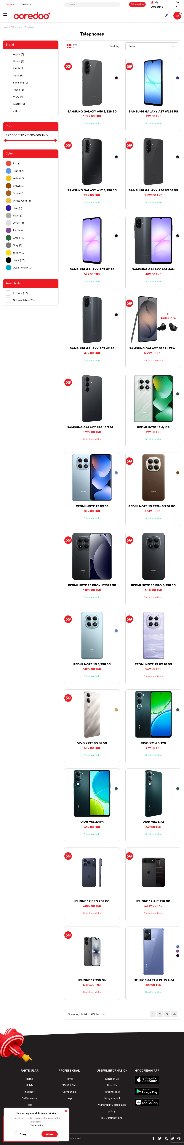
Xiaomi (19, 104)
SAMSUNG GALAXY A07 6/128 (92, 269)
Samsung (21, 82)
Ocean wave (22, 267)
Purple (18, 230)
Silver (18, 215)
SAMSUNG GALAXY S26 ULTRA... (153, 348)
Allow (49, 1134)
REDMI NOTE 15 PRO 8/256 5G (153, 585)
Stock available (92, 123)
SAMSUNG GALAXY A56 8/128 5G (92, 112)
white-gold (22, 200)
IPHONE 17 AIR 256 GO (153, 901)
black (19, 260)
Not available (23, 300)
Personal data (112, 1091)
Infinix (19, 68)
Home (69, 1078)
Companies (69, 1091)
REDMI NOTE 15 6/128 (153, 427)
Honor (18, 61)
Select (151, 46)
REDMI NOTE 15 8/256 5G (92, 664)
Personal (10, 4)
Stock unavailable (153, 360)
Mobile (29, 1085)
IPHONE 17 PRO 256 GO (92, 901)
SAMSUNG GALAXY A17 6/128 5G (153, 112)
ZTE (17, 111)
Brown (19, 186)
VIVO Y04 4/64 (153, 822)
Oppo (18, 75)
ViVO (18, 97)
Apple (18, 54)
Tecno (18, 89)
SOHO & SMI (69, 1085)
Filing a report (112, 1098)
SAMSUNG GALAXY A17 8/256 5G (92, 190)
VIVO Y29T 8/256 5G (92, 743)
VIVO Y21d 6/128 (153, 743)
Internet (30, 1091)
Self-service (29, 1098)
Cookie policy (36, 1125)
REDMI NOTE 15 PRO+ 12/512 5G (92, 585)
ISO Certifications (111, 1118)
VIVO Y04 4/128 (91, 822)
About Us (111, 1085)
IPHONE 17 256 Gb (92, 980)
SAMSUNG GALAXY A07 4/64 (153, 269)
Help (29, 1105)
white (18, 223)
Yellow (19, 178)
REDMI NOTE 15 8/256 (92, 506)
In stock (20, 293)
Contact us (112, 1078)
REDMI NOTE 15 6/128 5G (153, 664)
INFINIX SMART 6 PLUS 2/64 (153, 980)
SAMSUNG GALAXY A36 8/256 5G (153, 190)
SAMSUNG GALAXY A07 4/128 (92, 348)
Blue (18, 171)
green (19, 238)
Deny (23, 1134)
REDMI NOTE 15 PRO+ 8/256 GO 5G (154, 506)
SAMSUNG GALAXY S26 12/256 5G (92, 427)
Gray (17, 245)
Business (26, 4)
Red (17, 163)
